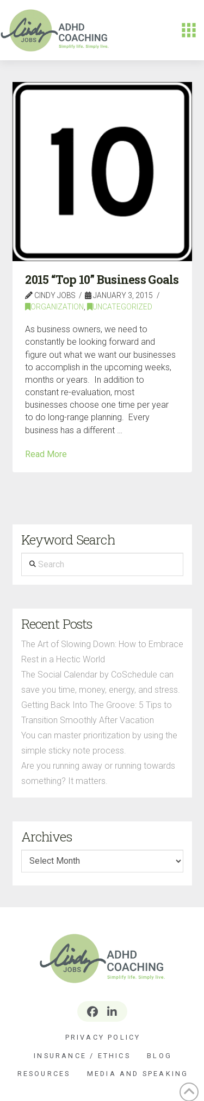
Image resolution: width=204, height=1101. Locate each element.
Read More (46, 454)
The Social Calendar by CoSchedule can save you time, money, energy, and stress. (100, 682)
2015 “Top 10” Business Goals (101, 279)
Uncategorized (119, 306)
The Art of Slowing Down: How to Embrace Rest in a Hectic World (102, 652)
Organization (54, 306)
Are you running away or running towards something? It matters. (98, 773)
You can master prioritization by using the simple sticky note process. (99, 743)
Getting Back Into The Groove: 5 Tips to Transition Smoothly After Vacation (96, 712)
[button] (189, 30)
